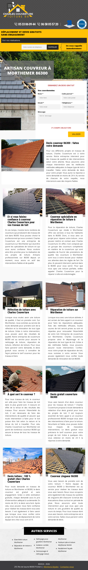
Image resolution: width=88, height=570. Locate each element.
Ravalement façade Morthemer (65, 549)
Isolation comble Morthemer (42, 546)
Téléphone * (67, 103)
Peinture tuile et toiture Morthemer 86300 (66, 543)
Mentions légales (51, 567)
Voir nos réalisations (11, 40)
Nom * (40, 94)
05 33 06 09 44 (24, 24)
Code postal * (67, 94)
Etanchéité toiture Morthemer (20, 540)
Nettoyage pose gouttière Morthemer (44, 540)
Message (41, 112)
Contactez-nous (67, 567)
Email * (41, 103)
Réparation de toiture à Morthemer (22, 547)
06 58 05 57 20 (47, 24)
